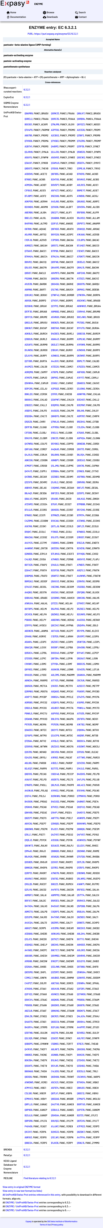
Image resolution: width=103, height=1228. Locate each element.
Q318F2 (80, 135)
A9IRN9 (28, 289)
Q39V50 (81, 581)
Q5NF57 (54, 575)
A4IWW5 (81, 575)
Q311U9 (80, 751)
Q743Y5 (81, 696)
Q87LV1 (54, 1093)
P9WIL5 (28, 713)
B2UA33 (55, 845)
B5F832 (81, 889)
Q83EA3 (81, 460)
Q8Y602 (28, 669)
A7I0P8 (54, 372)
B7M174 (80, 515)
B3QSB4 (28, 416)
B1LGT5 (54, 537)
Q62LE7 (54, 344)
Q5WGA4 (81, 972)
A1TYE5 (54, 680)
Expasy (29, 1221)
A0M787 (81, 416)
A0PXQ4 (81, 438)
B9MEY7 (81, 190)
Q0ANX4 (81, 674)
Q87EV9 (81, 1120)
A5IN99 (54, 1054)
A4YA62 (28, 950)
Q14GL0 (54, 564)
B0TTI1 (80, 939)
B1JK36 (54, 1142)
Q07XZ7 (54, 939)
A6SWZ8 (29, 630)
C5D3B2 (81, 586)
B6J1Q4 (80, 454)
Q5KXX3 (55, 581)
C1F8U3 (28, 190)
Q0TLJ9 (55, 526)
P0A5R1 (80, 691)
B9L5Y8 (55, 718)
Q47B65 (28, 476)
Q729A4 (28, 740)
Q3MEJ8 (81, 168)
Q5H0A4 (55, 1115)
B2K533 (55, 1131)
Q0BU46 (29, 597)
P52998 (28, 278)
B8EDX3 (81, 928)
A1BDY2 (28, 410)
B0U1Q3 (54, 1120)
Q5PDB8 (81, 906)
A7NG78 (55, 873)
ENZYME (38, 3)
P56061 (28, 619)
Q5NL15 (80, 1142)
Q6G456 (55, 283)
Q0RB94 (81, 118)
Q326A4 (28, 966)
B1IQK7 (28, 531)
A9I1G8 (28, 300)
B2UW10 (81, 614)
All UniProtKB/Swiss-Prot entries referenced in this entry (31, 1194)
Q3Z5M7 (55, 972)
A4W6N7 (29, 548)
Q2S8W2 (55, 597)
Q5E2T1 (54, 212)
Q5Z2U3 (55, 746)
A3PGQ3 (55, 388)
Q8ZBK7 (81, 1131)
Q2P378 (80, 1109)
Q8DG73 (28, 168)
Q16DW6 (81, 873)
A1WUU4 (29, 603)
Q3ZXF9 (28, 482)
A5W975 (81, 817)
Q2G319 (28, 751)
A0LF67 (80, 1038)
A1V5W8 (81, 344)
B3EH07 (81, 399)
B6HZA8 (28, 537)
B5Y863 (55, 443)
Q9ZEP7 (28, 817)
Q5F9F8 (80, 718)
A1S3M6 (55, 928)
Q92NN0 (81, 851)
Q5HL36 (28, 1016)
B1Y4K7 (80, 652)
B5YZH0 (81, 509)
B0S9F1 (54, 647)
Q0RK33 (55, 113)
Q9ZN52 (55, 614)
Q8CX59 (55, 751)
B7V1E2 (54, 806)
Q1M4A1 (28, 851)
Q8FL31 (80, 526)
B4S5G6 (28, 801)
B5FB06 (81, 212)
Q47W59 (29, 443)
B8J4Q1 (28, 493)
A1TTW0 (81, 757)
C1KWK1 (28, 663)
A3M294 (28, 184)
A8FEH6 (81, 272)
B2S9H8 (28, 305)
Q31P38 (80, 146)
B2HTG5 (55, 179)
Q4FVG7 (81, 834)
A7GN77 (80, 256)
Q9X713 (80, 449)
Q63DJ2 (81, 261)
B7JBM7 (28, 195)
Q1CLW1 (54, 1137)
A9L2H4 (81, 933)
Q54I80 (54, 498)
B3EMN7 (81, 405)
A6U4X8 (55, 988)
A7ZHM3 (29, 504)
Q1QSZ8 (28, 421)
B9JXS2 (81, 217)
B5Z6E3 (81, 608)
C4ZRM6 (29, 520)
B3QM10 (55, 405)
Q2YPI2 (54, 305)
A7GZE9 (81, 366)
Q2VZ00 (81, 762)
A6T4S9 (55, 630)
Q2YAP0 (28, 735)
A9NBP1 (55, 460)
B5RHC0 (81, 900)
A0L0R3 (81, 950)
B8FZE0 (55, 493)
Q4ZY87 (54, 834)
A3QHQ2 (28, 944)
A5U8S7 (55, 707)
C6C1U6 (80, 680)
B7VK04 (81, 1082)
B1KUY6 (28, 438)
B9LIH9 (80, 410)
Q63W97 (81, 355)
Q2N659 (28, 553)
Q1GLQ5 (28, 884)
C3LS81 (28, 1093)
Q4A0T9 (28, 1021)
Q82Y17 (54, 729)
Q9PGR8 (28, 1120)
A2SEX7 (81, 685)
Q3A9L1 (54, 383)
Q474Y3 (28, 471)
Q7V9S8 (28, 140)
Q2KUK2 (29, 294)
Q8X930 (55, 509)
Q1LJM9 (55, 465)
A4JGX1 (54, 361)
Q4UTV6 (55, 1104)
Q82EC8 (55, 1021)
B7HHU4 (29, 256)
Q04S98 (81, 647)
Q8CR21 (54, 1016)
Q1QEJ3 (28, 839)
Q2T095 (28, 361)
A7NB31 (80, 564)
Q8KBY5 (55, 416)
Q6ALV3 (28, 498)
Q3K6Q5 (55, 823)
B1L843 (54, 1060)
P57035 (28, 724)
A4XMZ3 (29, 366)
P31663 (54, 531)
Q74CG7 (28, 586)
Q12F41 (28, 795)
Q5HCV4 (29, 999)
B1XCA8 (54, 520)
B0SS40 (55, 652)
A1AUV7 (28, 779)
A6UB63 (55, 977)
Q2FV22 (28, 994)
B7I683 (28, 179)
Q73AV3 (28, 250)
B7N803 (81, 531)
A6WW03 (81, 305)
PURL (30, 33)
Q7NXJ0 (55, 421)
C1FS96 (28, 432)
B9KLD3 (28, 394)
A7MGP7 (28, 465)
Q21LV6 (28, 889)
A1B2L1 (54, 762)
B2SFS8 (55, 570)
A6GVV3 (81, 559)
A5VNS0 (55, 316)
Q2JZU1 (80, 845)
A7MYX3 (29, 1087)
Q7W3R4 (81, 294)
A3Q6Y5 (55, 702)
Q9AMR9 (29, 113)
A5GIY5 (28, 157)
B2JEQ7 (28, 768)
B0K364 (28, 1060)
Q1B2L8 (28, 707)
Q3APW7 (55, 399)
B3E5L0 (81, 1071)
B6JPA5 (55, 608)
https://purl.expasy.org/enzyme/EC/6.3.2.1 (56, 33)
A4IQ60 (28, 592)
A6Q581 (80, 735)
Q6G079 (81, 283)
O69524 (55, 696)
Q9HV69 (28, 812)
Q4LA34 (81, 1016)
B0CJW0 (81, 316)
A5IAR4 (28, 641)
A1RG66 (28, 961)
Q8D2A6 (55, 1098)
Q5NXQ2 (81, 228)
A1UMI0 (80, 702)
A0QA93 (55, 691)
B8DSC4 (81, 740)
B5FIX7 (28, 900)
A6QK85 (55, 999)
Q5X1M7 (80, 636)
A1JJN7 (54, 1126)
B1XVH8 (81, 790)
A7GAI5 (80, 432)
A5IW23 (55, 994)
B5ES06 (55, 195)
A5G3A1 (54, 592)
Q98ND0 (55, 851)
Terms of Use (45, 1224)
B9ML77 (81, 361)
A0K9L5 (28, 333)
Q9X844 (81, 1021)
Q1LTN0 (54, 289)
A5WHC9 (81, 839)
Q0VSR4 (81, 206)
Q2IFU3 (54, 223)
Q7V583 (54, 140)
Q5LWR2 (81, 878)
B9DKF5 (81, 1010)
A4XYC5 (28, 542)
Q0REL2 (28, 118)
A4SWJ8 (29, 790)
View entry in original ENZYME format (21, 1186)
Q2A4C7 (28, 570)
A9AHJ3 (55, 339)
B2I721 (80, 1115)
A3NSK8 (81, 350)
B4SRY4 (28, 1027)
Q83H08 (55, 1076)
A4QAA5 (55, 449)
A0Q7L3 (81, 570)
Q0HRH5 (81, 955)
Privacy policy (57, 1224)
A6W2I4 (28, 680)
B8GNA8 (29, 1071)
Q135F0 (80, 867)
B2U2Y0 (81, 961)
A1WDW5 (29, 1082)
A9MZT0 (29, 911)
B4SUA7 (55, 906)
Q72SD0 (28, 658)
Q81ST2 (54, 245)
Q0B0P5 (28, 1043)
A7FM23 (81, 1126)
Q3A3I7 (54, 1038)
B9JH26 (28, 856)
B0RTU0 (81, 1104)
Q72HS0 (81, 1060)
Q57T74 (80, 895)
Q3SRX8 (28, 746)
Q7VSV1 (54, 300)
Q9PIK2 (54, 377)
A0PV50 (55, 713)
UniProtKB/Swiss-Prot (27, 1202)
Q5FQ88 (81, 592)
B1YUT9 (80, 328)
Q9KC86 (81, 597)
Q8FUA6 (28, 449)
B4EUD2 (55, 801)
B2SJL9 (28, 1115)
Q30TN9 (28, 1032)
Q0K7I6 (80, 465)
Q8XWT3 (29, 845)
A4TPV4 (81, 1137)
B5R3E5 (55, 900)
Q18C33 (54, 438)
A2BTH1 (28, 146)
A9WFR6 (81, 394)
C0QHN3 (55, 487)
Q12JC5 (28, 939)
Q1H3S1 (54, 685)
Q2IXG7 (54, 862)
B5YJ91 (54, 1065)
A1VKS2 (54, 790)
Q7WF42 (55, 294)
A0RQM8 (29, 372)
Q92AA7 (81, 658)
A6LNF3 (55, 1049)
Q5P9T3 (81, 223)
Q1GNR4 (81, 983)
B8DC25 (81, 663)
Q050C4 (28, 652)
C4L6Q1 (28, 559)
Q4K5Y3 (81, 812)
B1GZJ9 (80, 542)
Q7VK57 (80, 603)
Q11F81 (54, 394)
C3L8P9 (81, 239)
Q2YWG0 (81, 994)
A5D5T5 (55, 779)
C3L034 (81, 427)
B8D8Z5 (55, 322)
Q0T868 (81, 966)
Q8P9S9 (28, 1109)
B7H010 (80, 173)
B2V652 (81, 1032)
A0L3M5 (55, 674)
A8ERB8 (28, 212)
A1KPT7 (28, 696)
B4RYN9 (29, 223)
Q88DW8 (29, 828)
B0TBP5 (28, 608)
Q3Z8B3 (55, 476)
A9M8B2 (55, 311)
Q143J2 (80, 768)
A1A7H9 (28, 526)
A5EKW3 (81, 300)
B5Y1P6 (80, 630)
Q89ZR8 (55, 278)
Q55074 (80, 162)
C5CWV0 (81, 1076)
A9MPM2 (55, 895)
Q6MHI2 (80, 289)
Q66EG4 (28, 1142)
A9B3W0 (55, 619)
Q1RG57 (80, 537)
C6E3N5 (55, 586)
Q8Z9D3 (81, 917)
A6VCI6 (28, 823)
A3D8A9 (28, 933)
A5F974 (54, 1087)
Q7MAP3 (81, 1098)
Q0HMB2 (55, 955)
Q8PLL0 (28, 1104)
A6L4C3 (81, 784)
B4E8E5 (55, 333)
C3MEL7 (28, 977)
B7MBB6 (81, 504)
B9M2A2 (29, 581)
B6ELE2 (28, 217)
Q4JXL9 (28, 454)
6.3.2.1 (27, 89)
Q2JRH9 (28, 151)
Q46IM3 (54, 146)
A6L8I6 (28, 762)
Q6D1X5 (28, 773)
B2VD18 (80, 548)
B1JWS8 (28, 350)
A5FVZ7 (54, 190)
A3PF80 (55, 129)
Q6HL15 (80, 267)
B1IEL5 (54, 432)
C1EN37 (80, 250)
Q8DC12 (80, 1093)
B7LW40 (55, 553)
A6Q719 (54, 1032)
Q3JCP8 (55, 735)
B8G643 (28, 399)
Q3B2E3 (28, 405)
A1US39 (28, 283)
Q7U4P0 (28, 129)
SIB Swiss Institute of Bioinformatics (62, 1221)
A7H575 (28, 377)
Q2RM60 (29, 691)
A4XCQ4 (29, 922)
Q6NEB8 (81, 443)
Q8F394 (55, 658)
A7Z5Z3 (80, 278)
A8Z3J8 (28, 1010)
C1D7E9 (54, 636)
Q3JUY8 (28, 355)
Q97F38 (28, 427)
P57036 (54, 724)
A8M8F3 (28, 895)
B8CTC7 (55, 950)
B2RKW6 (55, 795)
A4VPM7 (81, 1027)
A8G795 (28, 135)
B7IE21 (80, 1043)
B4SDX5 (81, 773)
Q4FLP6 (81, 779)
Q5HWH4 (29, 383)
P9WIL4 (81, 707)
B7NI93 (28, 515)
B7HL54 (55, 256)
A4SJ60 (55, 201)
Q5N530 (81, 151)
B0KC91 (80, 1054)
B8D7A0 (55, 328)
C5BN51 (54, 1043)
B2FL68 (55, 1027)
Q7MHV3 (29, 1098)
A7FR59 (55, 427)
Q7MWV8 (81, 795)
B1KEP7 (54, 961)
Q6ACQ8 (28, 647)
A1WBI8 (80, 195)
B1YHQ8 (81, 553)
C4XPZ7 (28, 983)
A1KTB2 (81, 724)
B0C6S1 (28, 124)
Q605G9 (28, 685)
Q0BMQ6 (29, 575)
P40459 (28, 1126)
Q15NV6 (28, 806)
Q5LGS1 (28, 267)
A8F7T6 (55, 817)
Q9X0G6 (81, 1049)
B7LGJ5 (28, 509)
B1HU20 (28, 674)
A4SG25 (55, 410)
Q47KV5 (28, 1049)
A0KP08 (28, 201)
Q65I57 (28, 272)
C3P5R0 (55, 239)
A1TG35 (80, 713)
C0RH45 (81, 311)
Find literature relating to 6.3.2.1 (40, 1178)
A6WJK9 (55, 933)
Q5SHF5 (28, 1065)
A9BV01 (28, 487)
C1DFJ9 (28, 239)
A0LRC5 (81, 184)
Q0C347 (54, 625)
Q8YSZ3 (81, 124)
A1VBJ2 (54, 740)
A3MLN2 (81, 339)
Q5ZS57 (54, 641)
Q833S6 (55, 548)
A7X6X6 (28, 988)
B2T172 (54, 768)
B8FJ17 (80, 487)
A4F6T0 (55, 889)
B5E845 (81, 421)
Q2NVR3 (81, 977)
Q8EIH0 (54, 944)
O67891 (28, 228)
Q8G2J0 (28, 322)
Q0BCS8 (81, 333)
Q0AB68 (55, 217)
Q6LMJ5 (55, 784)
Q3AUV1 (28, 162)
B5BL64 (81, 911)
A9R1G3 (28, 1137)
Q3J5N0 (81, 388)
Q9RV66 (81, 482)
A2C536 (81, 129)
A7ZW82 (81, 520)
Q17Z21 (54, 603)
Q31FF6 (28, 625)
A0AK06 (55, 669)
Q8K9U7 (28, 328)
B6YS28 (55, 234)
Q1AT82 (54, 878)
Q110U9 (54, 168)
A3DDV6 (28, 173)
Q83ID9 (28, 1076)
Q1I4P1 (54, 812)
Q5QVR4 (81, 625)
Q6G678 (80, 1005)
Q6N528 (28, 867)
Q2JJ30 (55, 151)
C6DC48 (55, 773)
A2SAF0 (28, 344)
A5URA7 (28, 878)
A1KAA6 (81, 234)
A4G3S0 (81, 619)
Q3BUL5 (55, 1109)
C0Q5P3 (55, 911)
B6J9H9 (55, 454)
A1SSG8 (54, 839)
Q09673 (80, 922)
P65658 (80, 999)
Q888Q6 (81, 828)
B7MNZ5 (55, 515)
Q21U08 (54, 206)
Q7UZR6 (81, 140)
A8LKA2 (81, 498)
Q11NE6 (80, 471)
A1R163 (54, 757)
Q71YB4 (54, 663)
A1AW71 (80, 884)
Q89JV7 (80, 113)
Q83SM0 (29, 972)
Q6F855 (54, 173)
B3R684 (55, 471)
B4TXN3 (55, 917)
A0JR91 (28, 234)
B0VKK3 (81, 179)
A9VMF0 (55, 272)
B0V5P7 (55, 184)
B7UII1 (54, 504)
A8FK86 (81, 372)
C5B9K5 (55, 542)
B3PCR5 (28, 388)
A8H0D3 (81, 944)
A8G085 (28, 955)
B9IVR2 (28, 261)
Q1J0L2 (54, 482)
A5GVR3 (55, 157)
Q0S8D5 (28, 862)
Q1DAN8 (28, 718)
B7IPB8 (54, 250)
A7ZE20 (55, 366)
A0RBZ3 (28, 245)
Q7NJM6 (55, 124)
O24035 (81, 669)
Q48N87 (81, 801)
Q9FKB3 (55, 228)
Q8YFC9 (28, 316)
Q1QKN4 (81, 729)
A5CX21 (54, 1082)
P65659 (28, 1005)
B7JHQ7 (81, 245)
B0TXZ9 (28, 564)
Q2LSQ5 (28, 1038)
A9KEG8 (28, 460)
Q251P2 (80, 493)
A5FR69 (81, 476)
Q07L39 (80, 862)
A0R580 (28, 702)
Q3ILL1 (28, 834)
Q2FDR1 (80, 988)
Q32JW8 (55, 966)
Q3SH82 (81, 1065)
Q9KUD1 (81, 1087)
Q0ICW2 (81, 157)
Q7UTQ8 (81, 856)
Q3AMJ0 (55, 162)
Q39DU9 (28, 339)
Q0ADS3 (28, 729)
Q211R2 (54, 867)
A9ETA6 (55, 983)
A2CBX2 (55, 135)
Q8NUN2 (55, 1010)
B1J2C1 (54, 828)
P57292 (80, 322)
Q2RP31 (28, 873)
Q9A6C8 (81, 383)
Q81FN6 (54, 261)
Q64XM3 (55, 267)
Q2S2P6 (28, 917)
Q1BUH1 (54, 350)
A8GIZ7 (28, 928)
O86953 (28, 1054)
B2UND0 (29, 206)
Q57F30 (28, 311)
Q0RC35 (55, 118)
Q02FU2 (81, 806)
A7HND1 (55, 559)
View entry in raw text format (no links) (22, 1190)
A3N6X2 (55, 355)
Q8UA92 (81, 201)
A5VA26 (55, 856)
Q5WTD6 (81, 641)
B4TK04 (29, 906)
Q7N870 (28, 784)
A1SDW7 (81, 746)
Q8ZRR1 (54, 922)
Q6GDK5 (55, 1005)
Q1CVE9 (28, 614)
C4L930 (55, 1071)
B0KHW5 (81, 823)
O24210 (28, 757)
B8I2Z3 (54, 884)
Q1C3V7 (28, 1131)
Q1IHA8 (28, 636)
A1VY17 (80, 377)
